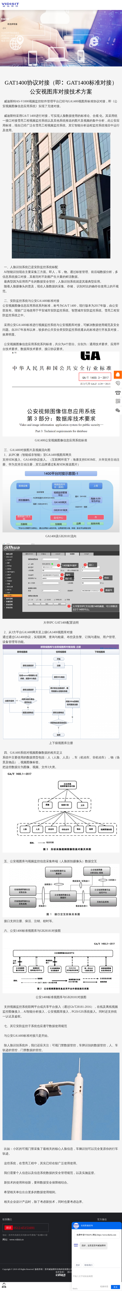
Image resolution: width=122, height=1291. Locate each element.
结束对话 (104, 1286)
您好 (78, 1265)
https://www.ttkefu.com (106, 1235)
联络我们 (88, 1265)
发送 (116, 1287)
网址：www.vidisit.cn (13, 1239)
